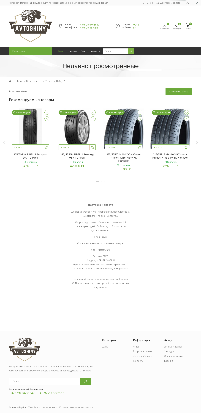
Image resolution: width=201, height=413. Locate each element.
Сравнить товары (173, 356)
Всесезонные (33, 81)
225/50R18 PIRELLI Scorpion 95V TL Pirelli (30, 156)
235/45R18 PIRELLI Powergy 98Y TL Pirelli (77, 156)
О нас (148, 2)
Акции (73, 51)
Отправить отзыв (178, 91)
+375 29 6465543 (89, 24)
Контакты (95, 51)
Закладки (169, 351)
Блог (83, 51)
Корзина (168, 360)
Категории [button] (18, 51)
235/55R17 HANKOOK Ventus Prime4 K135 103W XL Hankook (123, 157)
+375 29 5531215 (89, 27)
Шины (60, 51)
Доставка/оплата (142, 356)
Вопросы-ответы (142, 351)
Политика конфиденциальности (76, 407)
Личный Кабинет (173, 346)
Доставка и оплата (168, 2)
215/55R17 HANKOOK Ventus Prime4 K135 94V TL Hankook (170, 156)
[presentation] (4, 142)
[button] (188, 26)
